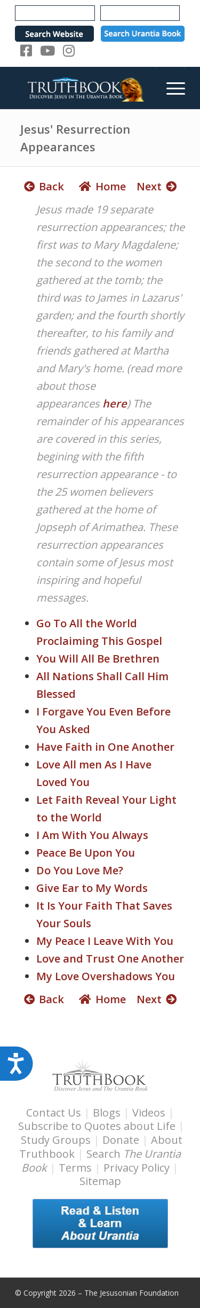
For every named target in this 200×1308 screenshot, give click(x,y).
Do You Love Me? (79, 870)
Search (101, 1161)
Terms (75, 1167)
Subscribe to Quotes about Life (96, 1126)
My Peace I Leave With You (104, 941)
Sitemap (100, 1181)
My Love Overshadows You (105, 976)
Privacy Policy (136, 1167)
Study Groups (57, 1140)
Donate (120, 1140)
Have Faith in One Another (105, 747)
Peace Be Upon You (85, 852)
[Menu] (170, 87)
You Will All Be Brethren (97, 658)
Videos (148, 1112)
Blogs (107, 1112)
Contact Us (53, 1112)
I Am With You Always (92, 835)
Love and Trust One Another (110, 958)
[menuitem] (170, 87)
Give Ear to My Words (92, 888)
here (113, 403)
